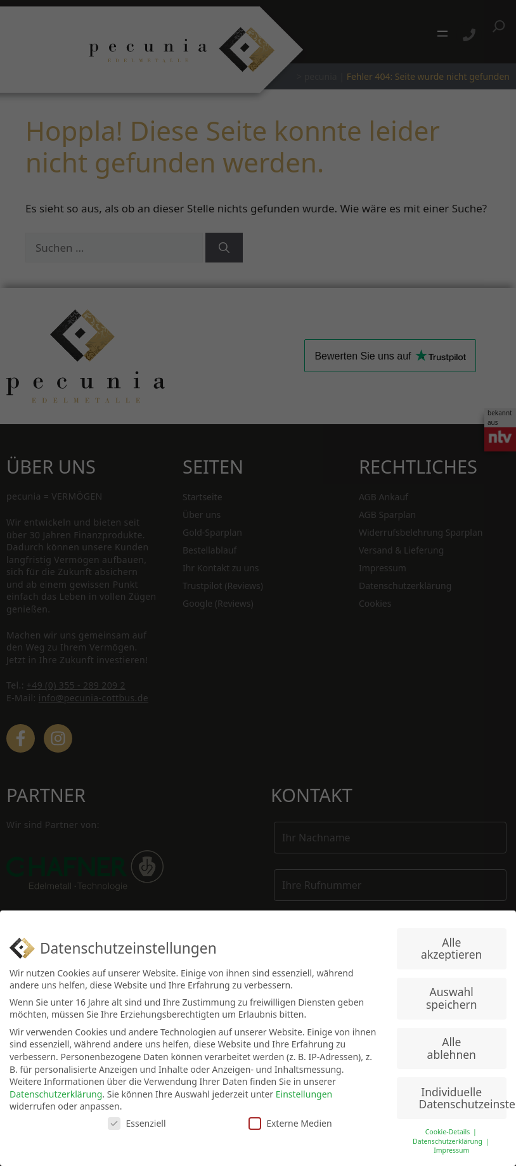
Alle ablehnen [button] (451, 1048)
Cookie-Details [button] (448, 1131)
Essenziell (136, 1123)
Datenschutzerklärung (56, 1094)
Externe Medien (290, 1123)
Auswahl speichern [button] (451, 998)
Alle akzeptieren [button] (451, 948)
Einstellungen (304, 1094)
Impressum (451, 1150)
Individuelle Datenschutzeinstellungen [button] (463, 1098)
